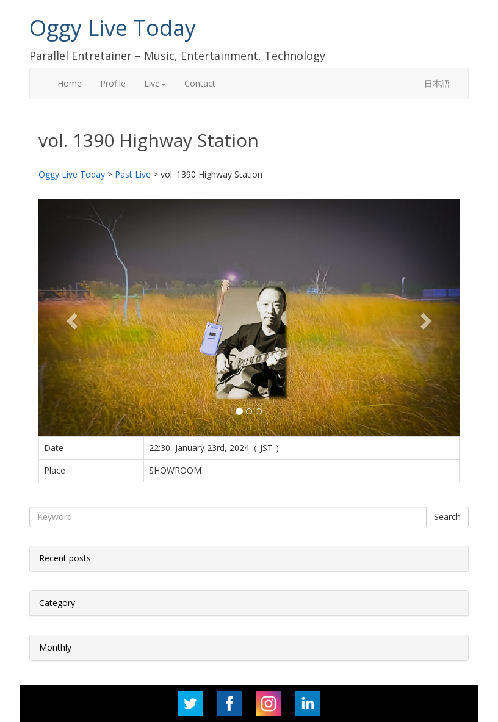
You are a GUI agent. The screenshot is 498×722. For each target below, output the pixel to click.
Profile (113, 83)
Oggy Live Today (112, 28)
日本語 (437, 83)
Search (447, 516)
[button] (70, 317)
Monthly (55, 647)
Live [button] (155, 83)
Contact (199, 83)
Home (69, 83)
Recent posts (65, 558)
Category (57, 602)
